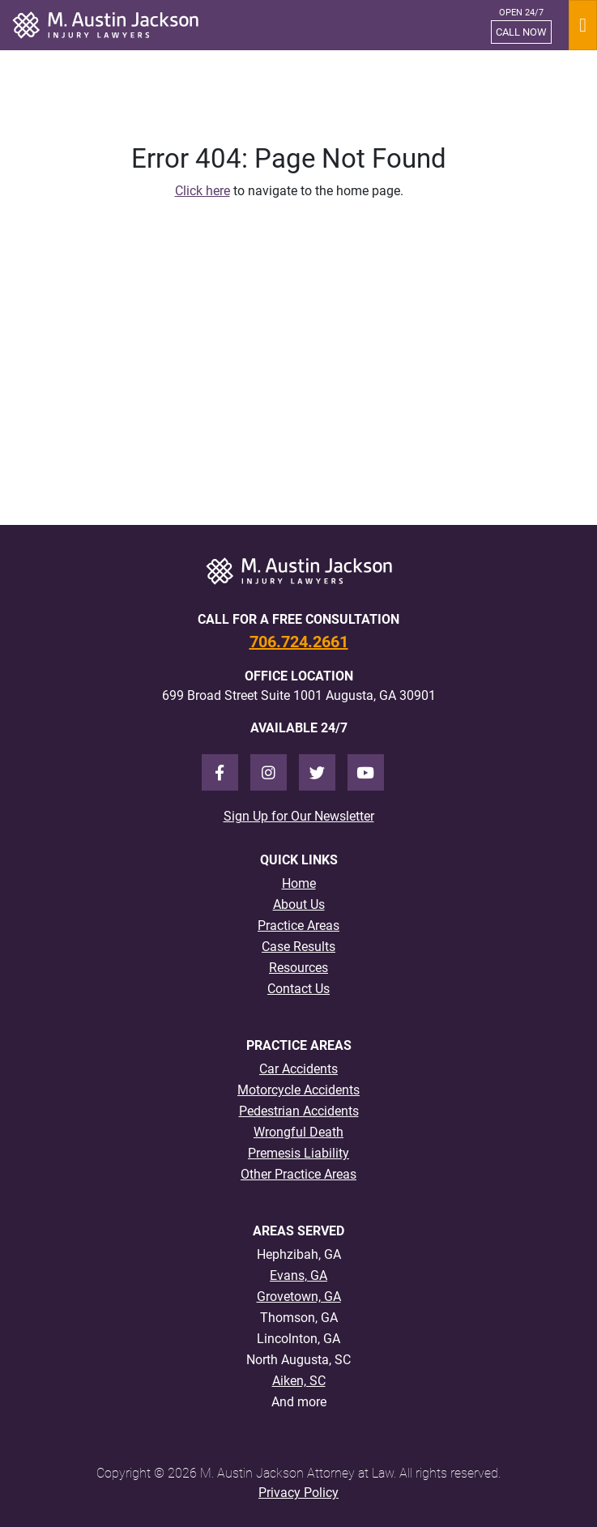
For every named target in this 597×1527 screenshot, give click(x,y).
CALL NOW (521, 32)
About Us (299, 904)
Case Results (298, 946)
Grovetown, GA (299, 1296)
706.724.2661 (298, 641)
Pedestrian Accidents (299, 1111)
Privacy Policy (298, 1492)
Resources (298, 967)
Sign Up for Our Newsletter (299, 816)
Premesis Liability (298, 1153)
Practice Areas (298, 925)
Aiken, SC (299, 1380)
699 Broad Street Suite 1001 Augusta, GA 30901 (299, 695)
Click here (202, 190)
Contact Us (298, 988)
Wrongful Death (298, 1132)
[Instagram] (268, 772)
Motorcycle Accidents (298, 1090)
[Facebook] (220, 772)
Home (299, 883)
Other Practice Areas (298, 1174)
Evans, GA (298, 1275)
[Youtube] (366, 772)
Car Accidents (298, 1069)
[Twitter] (317, 772)
